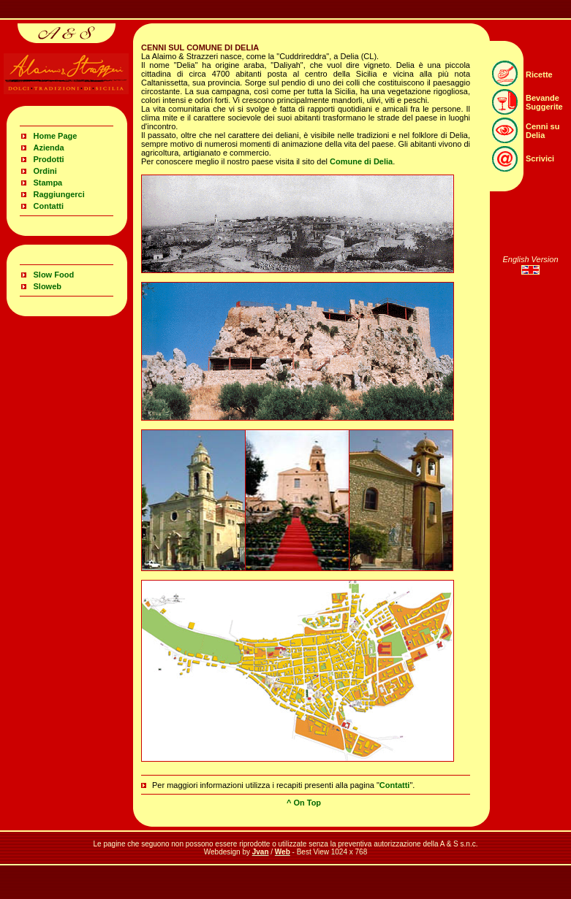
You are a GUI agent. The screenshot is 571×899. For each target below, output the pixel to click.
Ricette (539, 74)
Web (282, 852)
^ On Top (304, 802)
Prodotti (49, 159)
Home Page (55, 135)
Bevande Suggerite (544, 102)
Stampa (48, 182)
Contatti (49, 206)
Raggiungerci (59, 194)
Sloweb (48, 286)
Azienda (49, 147)
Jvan (260, 852)
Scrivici (540, 158)
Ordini (45, 171)
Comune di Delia (361, 161)
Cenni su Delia (542, 130)
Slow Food (54, 274)
